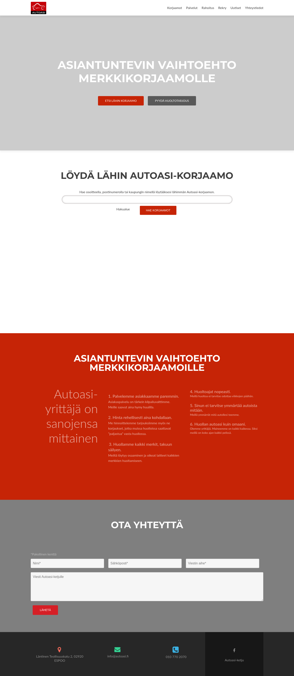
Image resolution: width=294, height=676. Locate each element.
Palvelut (192, 8)
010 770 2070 (176, 657)
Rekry (222, 8)
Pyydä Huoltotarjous (172, 100)
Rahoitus (208, 8)
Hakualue (123, 209)
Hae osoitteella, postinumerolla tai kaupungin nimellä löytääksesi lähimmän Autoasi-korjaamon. (147, 192)
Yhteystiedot (254, 8)
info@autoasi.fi (118, 656)
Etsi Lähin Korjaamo (121, 100)
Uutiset (236, 8)
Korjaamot (174, 8)
